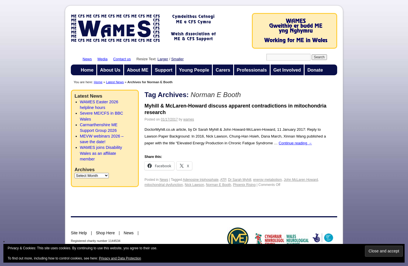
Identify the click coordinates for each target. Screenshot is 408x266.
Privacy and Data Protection (120, 258)
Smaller (177, 59)
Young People (194, 69)
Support (163, 69)
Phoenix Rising (244, 185)
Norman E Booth (218, 185)
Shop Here (105, 233)
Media (102, 59)
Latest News (115, 82)
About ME (137, 69)
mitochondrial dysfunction (163, 185)
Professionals (252, 69)
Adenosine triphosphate (200, 180)
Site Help (79, 233)
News (87, 59)
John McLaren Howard (301, 180)
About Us (110, 69)
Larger (163, 59)
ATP (223, 180)
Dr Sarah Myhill (239, 180)
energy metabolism (267, 180)
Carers (223, 69)
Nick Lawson (194, 185)
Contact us (122, 59)
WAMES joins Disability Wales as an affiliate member (101, 153)
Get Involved (287, 69)
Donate (315, 69)
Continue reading (295, 143)
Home (87, 69)
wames (188, 119)
